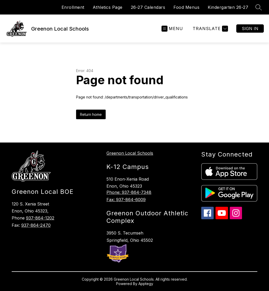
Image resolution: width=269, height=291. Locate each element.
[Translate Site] (209, 28)
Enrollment (73, 7)
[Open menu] (172, 28)
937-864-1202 (40, 218)
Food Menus (186, 7)
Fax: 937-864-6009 (126, 199)
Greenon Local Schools (129, 153)
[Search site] (258, 7)
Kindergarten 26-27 (228, 7)
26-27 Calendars (148, 7)
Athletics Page (108, 7)
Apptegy (145, 283)
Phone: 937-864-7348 (128, 192)
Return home (91, 114)
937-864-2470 (36, 225)
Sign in (250, 28)
